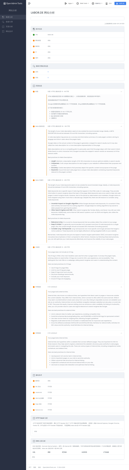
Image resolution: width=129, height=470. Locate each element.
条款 (40, 467)
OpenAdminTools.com (49, 467)
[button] (85, 91)
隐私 (35, 467)
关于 (30, 467)
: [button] (36, 91)
